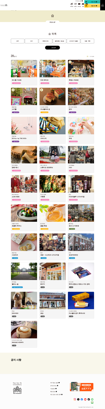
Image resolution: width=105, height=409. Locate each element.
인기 (31, 41)
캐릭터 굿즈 (45, 41)
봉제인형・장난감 (59, 41)
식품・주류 (87, 41)
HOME (12, 10)
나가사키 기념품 (73, 41)
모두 (17, 41)
